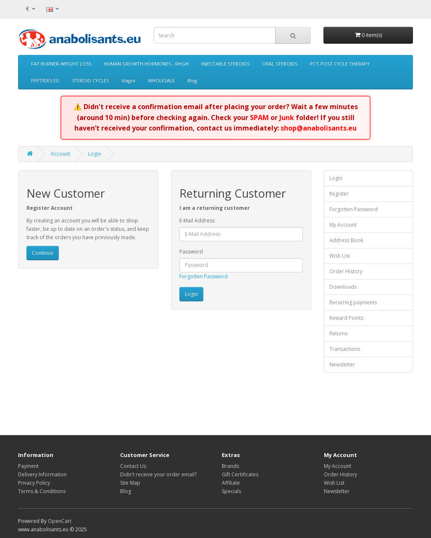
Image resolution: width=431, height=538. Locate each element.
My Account (343, 224)
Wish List (339, 255)
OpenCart (59, 521)
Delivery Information (42, 474)
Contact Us (133, 466)
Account (60, 153)
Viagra (128, 80)
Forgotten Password (203, 276)
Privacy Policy (34, 482)
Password (191, 251)
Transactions (344, 349)
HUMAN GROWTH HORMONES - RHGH (146, 63)
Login (94, 153)
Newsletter (342, 364)
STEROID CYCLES (90, 80)
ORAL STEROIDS (279, 63)
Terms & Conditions (42, 491)
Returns (338, 333)
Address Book (346, 240)
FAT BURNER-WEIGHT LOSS (61, 63)
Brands (230, 466)
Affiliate (231, 482)
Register (339, 193)
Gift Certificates (240, 474)
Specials (231, 491)
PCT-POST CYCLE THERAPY (340, 63)
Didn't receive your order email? (158, 474)
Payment (28, 466)
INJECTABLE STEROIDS (225, 63)
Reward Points (346, 317)
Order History (346, 271)
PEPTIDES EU (45, 80)
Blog (192, 80)
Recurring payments (353, 302)
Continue (42, 252)
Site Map (130, 482)
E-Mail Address (197, 220)
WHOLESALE (161, 80)
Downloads (343, 286)
